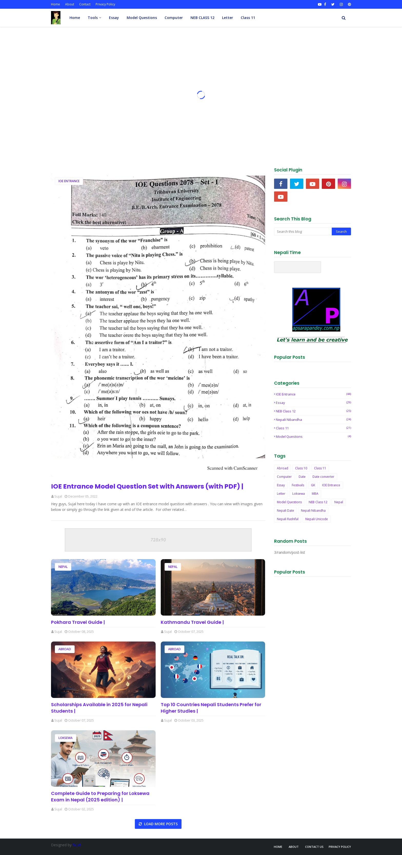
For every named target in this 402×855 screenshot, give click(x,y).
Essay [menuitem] (114, 17)
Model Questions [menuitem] (142, 17)
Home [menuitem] (74, 17)
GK (313, 485)
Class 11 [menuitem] (248, 17)
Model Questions (313, 436)
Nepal (63, 567)
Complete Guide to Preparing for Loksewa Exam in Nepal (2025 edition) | (100, 796)
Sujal (58, 496)
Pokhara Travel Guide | (78, 622)
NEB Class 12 (313, 411)
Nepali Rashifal (287, 519)
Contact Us (314, 847)
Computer (284, 476)
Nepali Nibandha (313, 419)
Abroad (64, 649)
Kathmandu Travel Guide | (192, 622)
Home (55, 4)
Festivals (298, 485)
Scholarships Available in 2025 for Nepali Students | (99, 707)
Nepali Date (285, 510)
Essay (313, 402)
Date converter (323, 476)
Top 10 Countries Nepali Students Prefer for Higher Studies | (211, 707)
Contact (85, 4)
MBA (315, 493)
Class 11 (313, 428)
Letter (281, 493)
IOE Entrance (68, 181)
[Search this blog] (303, 231)
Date (302, 476)
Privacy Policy (105, 4)
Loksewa (65, 738)
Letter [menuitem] (227, 17)
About (69, 4)
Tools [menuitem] (93, 17)
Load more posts (160, 823)
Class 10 (301, 468)
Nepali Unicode (316, 519)
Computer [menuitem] (174, 17)
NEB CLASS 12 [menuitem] (202, 17)
